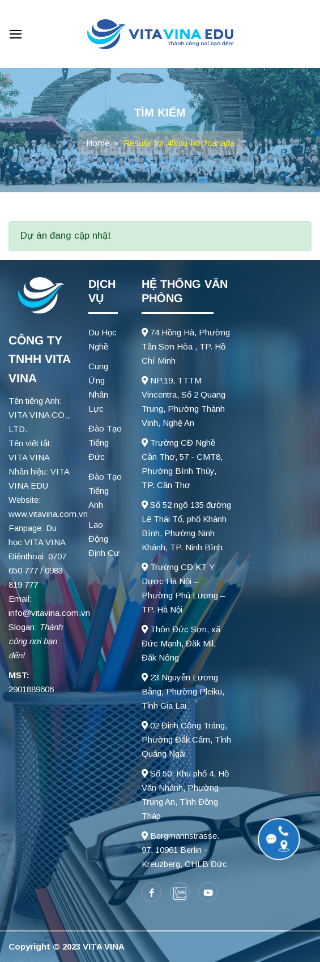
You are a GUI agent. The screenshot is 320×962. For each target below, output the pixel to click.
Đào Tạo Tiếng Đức (105, 442)
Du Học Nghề (102, 339)
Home (97, 143)
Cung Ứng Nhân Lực (98, 387)
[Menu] (15, 34)
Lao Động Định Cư (104, 539)
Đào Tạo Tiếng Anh (105, 491)
